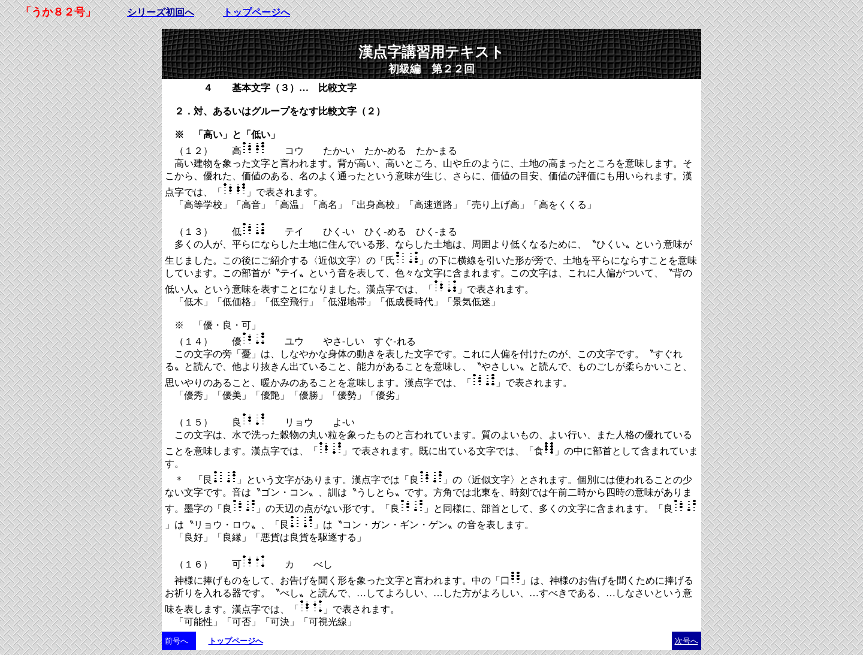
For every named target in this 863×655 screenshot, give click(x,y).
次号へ (686, 640)
